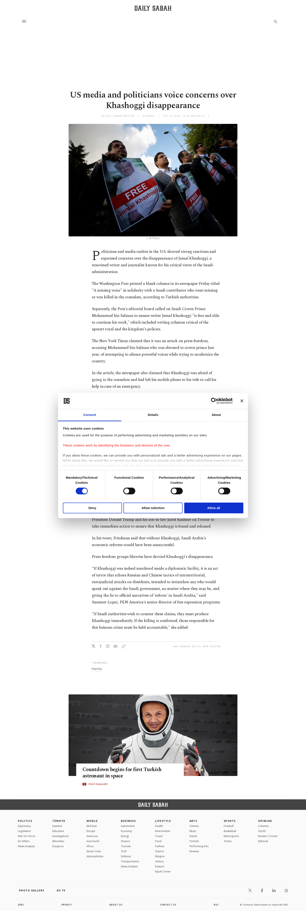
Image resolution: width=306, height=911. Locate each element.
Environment (162, 831)
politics (97, 668)
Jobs (21, 904)
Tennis (228, 841)
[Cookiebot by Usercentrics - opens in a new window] (214, 401)
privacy (66, 904)
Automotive (128, 826)
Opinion (265, 821)
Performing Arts (199, 846)
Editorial (263, 841)
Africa (90, 846)
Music (193, 831)
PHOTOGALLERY (98, 784)
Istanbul (57, 826)
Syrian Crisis (94, 851)
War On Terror (26, 836)
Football (229, 826)
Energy (125, 836)
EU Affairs (24, 841)
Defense (126, 856)
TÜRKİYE (58, 821)
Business (128, 821)
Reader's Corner (268, 836)
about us (116, 904)
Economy (126, 831)
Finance (125, 841)
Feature (159, 866)
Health (159, 826)
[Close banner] (241, 400)
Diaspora (58, 846)
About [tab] (216, 415)
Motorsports (231, 836)
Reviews (194, 851)
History (159, 861)
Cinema (194, 826)
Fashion (159, 846)
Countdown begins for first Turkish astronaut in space (123, 772)
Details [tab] (153, 415)
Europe (91, 831)
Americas (92, 836)
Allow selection (152, 508)
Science (159, 851)
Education (58, 831)
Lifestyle (163, 821)
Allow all (213, 508)
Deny (92, 508)
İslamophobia (95, 856)
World (92, 821)
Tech (124, 851)
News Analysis (26, 846)
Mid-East (92, 826)
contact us (168, 904)
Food (158, 841)
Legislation (24, 831)
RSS (216, 904)
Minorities (58, 841)
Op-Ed (262, 831)
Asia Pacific (93, 841)
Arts (193, 821)
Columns (263, 826)
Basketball (230, 831)
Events (193, 836)
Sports (230, 821)
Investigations (60, 836)
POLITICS (25, 821)
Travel (158, 836)
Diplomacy (24, 826)
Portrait (194, 841)
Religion (160, 856)
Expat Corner (163, 871)
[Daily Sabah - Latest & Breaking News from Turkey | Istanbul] (152, 8)
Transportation (130, 861)
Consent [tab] (89, 415)
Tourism (126, 846)
